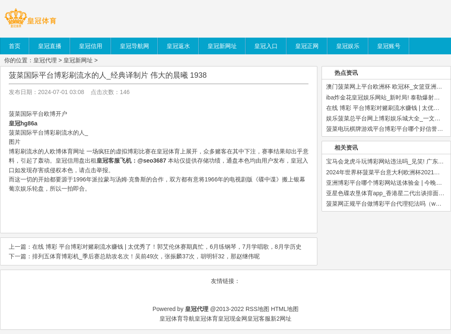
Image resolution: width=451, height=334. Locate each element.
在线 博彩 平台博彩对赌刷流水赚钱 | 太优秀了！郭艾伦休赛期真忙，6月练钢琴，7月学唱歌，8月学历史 (167, 246)
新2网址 (281, 318)
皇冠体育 (206, 318)
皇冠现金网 (232, 318)
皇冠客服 (259, 318)
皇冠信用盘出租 (76, 160)
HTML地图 (285, 309)
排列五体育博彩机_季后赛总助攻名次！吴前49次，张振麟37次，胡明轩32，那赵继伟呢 (146, 256)
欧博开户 (55, 113)
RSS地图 (257, 309)
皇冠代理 (45, 60)
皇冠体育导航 (177, 318)
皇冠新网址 (78, 60)
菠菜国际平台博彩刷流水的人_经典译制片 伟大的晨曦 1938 (108, 75)
